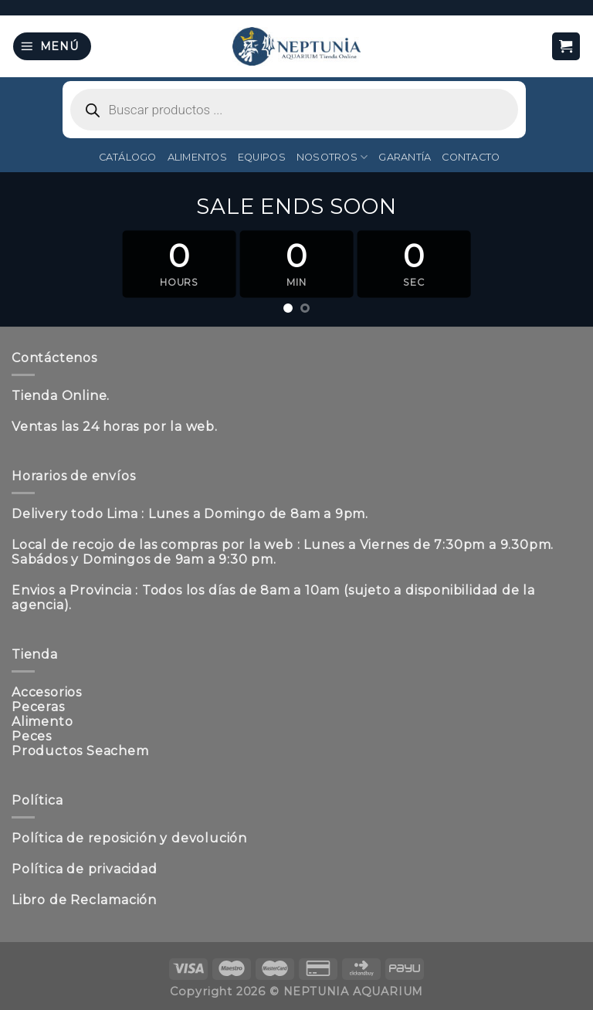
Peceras (38, 707)
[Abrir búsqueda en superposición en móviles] (294, 109)
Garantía (404, 157)
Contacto (471, 157)
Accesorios (47, 692)
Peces (32, 736)
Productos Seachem (80, 751)
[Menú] (52, 46)
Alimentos (197, 157)
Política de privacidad (85, 869)
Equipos (262, 157)
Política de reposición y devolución (129, 838)
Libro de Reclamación (84, 900)
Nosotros (332, 157)
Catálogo (128, 157)
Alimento (42, 721)
